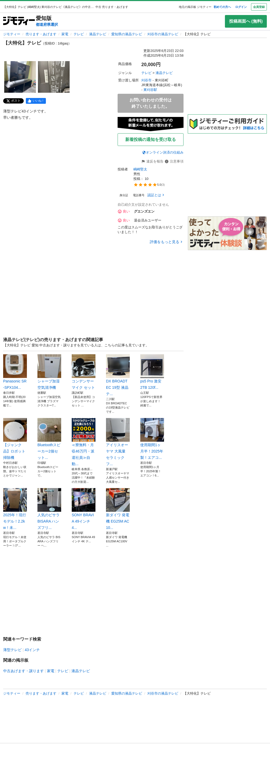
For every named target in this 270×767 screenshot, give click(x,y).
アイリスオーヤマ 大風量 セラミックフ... (118, 442)
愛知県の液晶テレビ (126, 34)
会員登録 (259, 6)
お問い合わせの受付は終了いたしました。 (150, 103)
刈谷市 (146, 80)
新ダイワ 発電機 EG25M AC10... (118, 509)
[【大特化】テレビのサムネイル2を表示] (54, 77)
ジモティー (11, 34)
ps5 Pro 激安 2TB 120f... (152, 372)
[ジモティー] (19, 21)
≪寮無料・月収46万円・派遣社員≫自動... (83, 442)
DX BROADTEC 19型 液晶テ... (118, 375)
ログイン (241, 6)
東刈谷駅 (150, 90)
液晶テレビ (97, 34)
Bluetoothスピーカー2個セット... (49, 439)
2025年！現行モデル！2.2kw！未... (15, 509)
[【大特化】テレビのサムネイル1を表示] (20, 77)
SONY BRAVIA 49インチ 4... (83, 509)
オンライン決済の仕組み (163, 152)
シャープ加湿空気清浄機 (49, 372)
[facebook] (36, 101)
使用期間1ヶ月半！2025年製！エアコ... (152, 439)
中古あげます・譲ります (23, 671)
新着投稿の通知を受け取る (150, 139)
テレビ (79, 34)
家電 (64, 34)
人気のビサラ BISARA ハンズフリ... (49, 509)
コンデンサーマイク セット (83, 372)
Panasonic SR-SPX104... (15, 372)
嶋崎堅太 (140, 169)
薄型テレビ (12, 650)
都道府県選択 (47, 24)
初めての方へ (222, 6)
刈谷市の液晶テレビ (162, 34)
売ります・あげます (41, 34)
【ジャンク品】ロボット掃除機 (15, 439)
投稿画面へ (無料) (246, 21)
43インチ (32, 650)
